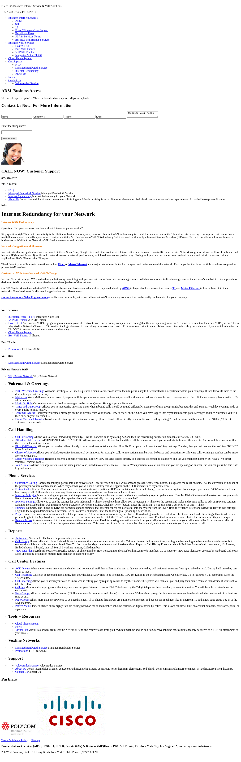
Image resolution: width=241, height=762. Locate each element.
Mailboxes (21, 398)
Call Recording (23, 575)
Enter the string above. (14, 126)
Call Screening (23, 582)
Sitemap (35, 741)
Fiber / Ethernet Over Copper (31, 30)
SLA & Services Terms (28, 36)
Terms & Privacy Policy (14, 741)
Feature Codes (23, 490)
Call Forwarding (24, 437)
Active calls (21, 539)
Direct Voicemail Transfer (29, 420)
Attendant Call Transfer (28, 441)
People (19, 515)
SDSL (18, 24)
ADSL (19, 20)
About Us (20, 73)
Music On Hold (24, 404)
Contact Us (14, 80)
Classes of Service (25, 453)
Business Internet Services (23, 17)
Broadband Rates (24, 33)
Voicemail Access (25, 413)
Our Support (15, 61)
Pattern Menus (23, 606)
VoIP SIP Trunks (24, 52)
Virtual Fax (21, 630)
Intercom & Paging (26, 496)
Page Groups (22, 600)
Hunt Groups (22, 594)
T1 (16, 27)
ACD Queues (22, 569)
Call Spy (20, 588)
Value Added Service (26, 83)
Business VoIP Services (21, 42)
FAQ (18, 64)
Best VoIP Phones (25, 48)
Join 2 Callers (23, 466)
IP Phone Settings (25, 502)
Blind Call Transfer (26, 447)
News (11, 77)
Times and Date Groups (28, 407)
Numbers (20, 508)
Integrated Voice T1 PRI (28, 55)
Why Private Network (20, 377)
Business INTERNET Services (32, 39)
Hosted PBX (22, 45)
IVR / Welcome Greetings (29, 392)
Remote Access (23, 521)
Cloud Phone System (20, 58)
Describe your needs (144, 115)
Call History (22, 542)
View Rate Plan (23, 551)
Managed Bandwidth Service (31, 67)
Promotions (14, 350)
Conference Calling (26, 483)
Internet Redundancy (26, 70)
